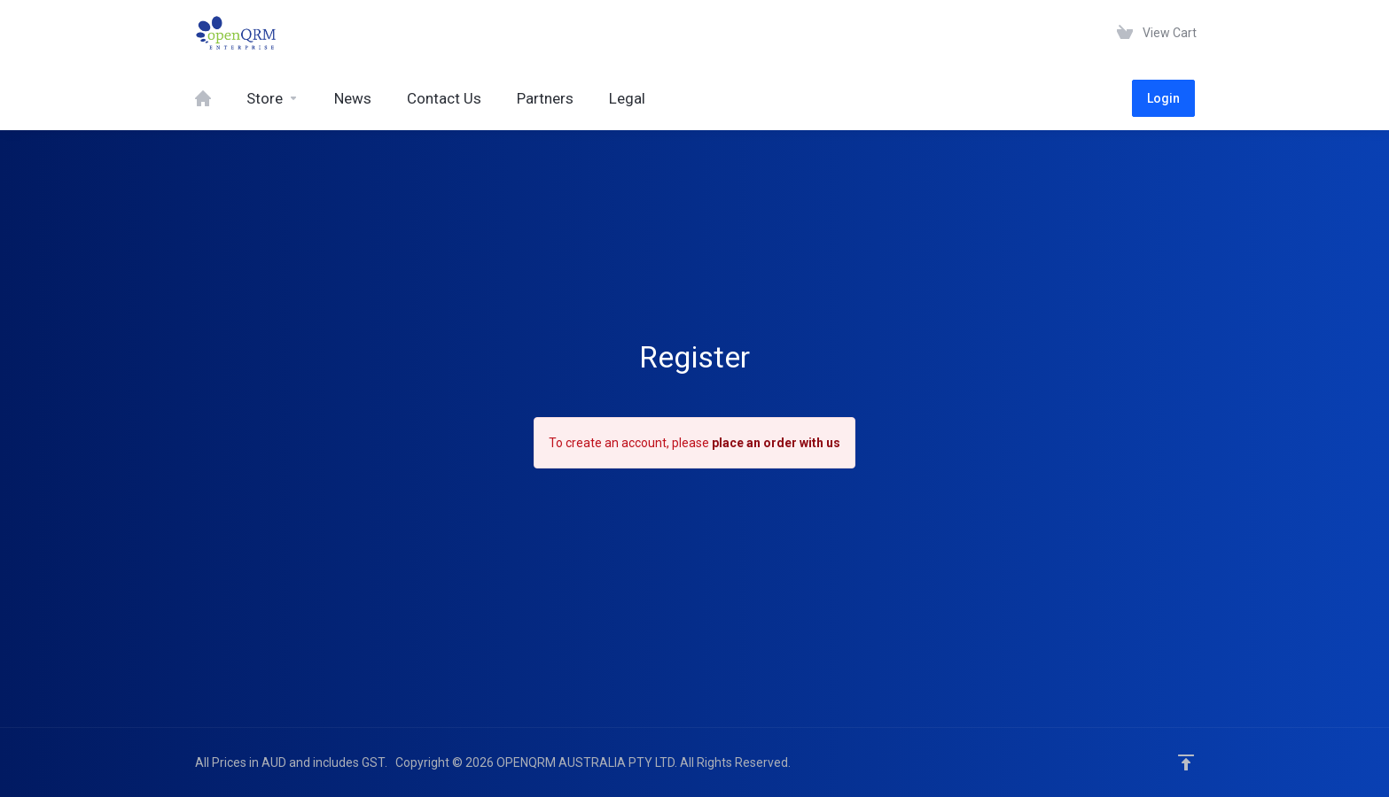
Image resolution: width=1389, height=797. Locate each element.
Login (1163, 98)
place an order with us (776, 443)
